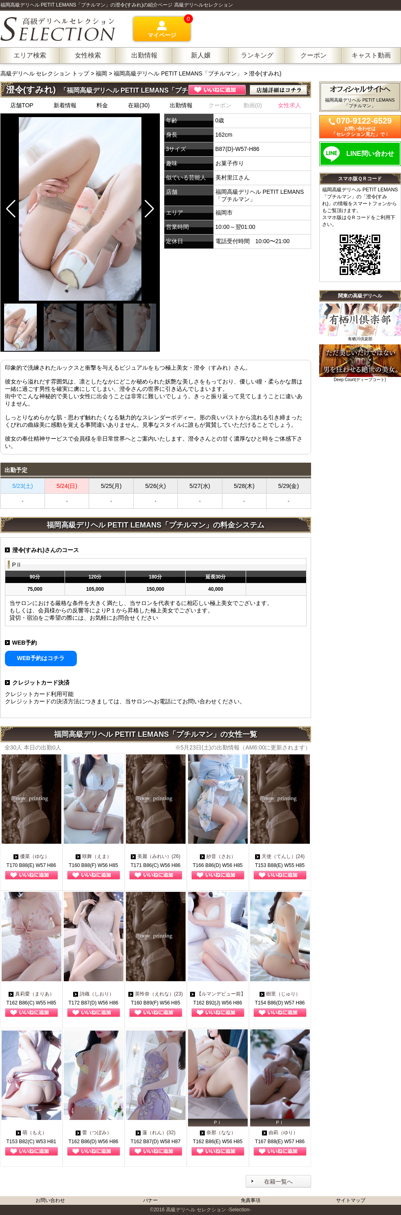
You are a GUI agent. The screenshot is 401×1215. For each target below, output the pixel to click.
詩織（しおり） (93, 994)
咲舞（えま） (94, 856)
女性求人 (289, 105)
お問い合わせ (50, 1200)
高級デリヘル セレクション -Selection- (208, 1210)
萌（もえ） (31, 1132)
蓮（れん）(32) (155, 1132)
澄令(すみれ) (265, 73)
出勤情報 (181, 105)
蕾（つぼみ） (94, 1132)
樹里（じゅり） (280, 994)
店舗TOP (22, 105)
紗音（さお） (218, 856)
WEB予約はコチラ (41, 658)
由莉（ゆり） (280, 1132)
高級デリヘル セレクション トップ (45, 73)
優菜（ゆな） (31, 856)
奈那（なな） (218, 1132)
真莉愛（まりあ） (31, 994)
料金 (102, 105)
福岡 (101, 73)
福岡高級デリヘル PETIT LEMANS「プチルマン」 (178, 73)
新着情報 (65, 105)
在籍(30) (139, 105)
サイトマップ (350, 1200)
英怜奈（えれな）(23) (155, 994)
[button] (149, 209)
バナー (150, 1200)
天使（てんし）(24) (280, 856)
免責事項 (250, 1200)
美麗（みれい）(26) (155, 856)
